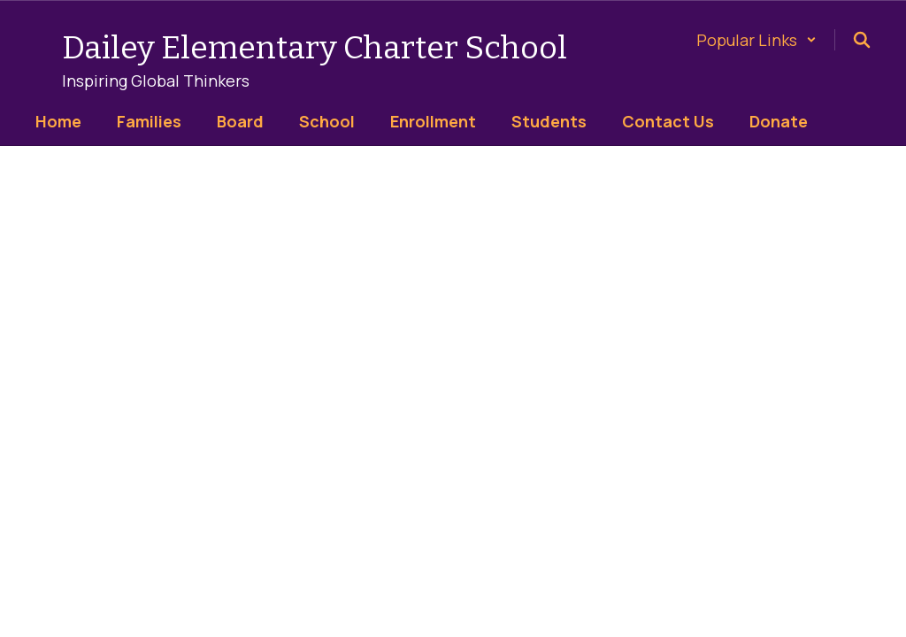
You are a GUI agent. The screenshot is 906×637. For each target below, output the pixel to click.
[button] (756, 39)
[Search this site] (862, 40)
